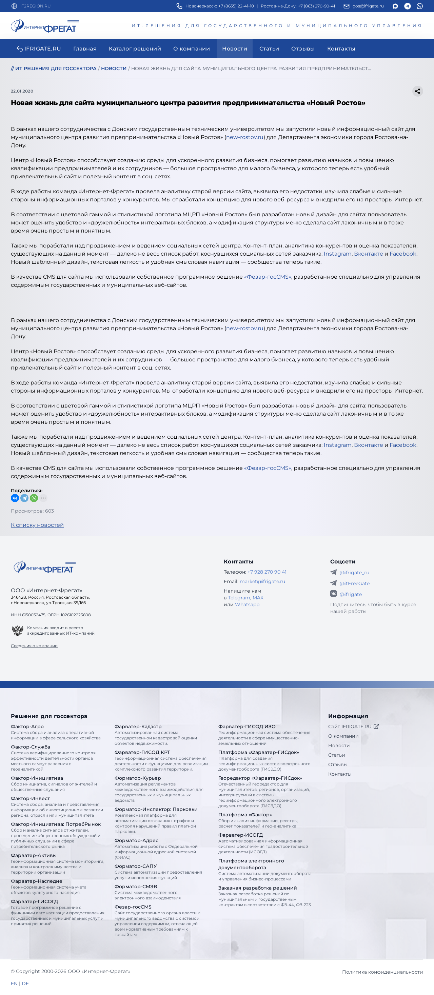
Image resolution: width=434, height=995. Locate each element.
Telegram (239, 598)
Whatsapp (247, 604)
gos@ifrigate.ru (368, 5)
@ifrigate (351, 594)
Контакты (340, 774)
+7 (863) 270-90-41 (316, 5)
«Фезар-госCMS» (267, 277)
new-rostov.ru (244, 137)
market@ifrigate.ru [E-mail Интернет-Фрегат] (262, 581)
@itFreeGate (355, 583)
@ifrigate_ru (354, 573)
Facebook (403, 254)
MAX (258, 598)
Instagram (338, 254)
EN (14, 983)
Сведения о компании (34, 645)
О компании (343, 736)
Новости (339, 745)
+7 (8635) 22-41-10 (236, 5)
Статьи (336, 755)
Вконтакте (368, 254)
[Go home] (45, 567)
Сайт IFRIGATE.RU (354, 726)
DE (25, 983)
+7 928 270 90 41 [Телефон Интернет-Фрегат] (267, 572)
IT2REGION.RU (35, 5)
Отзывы (338, 764)
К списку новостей (37, 525)
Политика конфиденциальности (382, 972)
